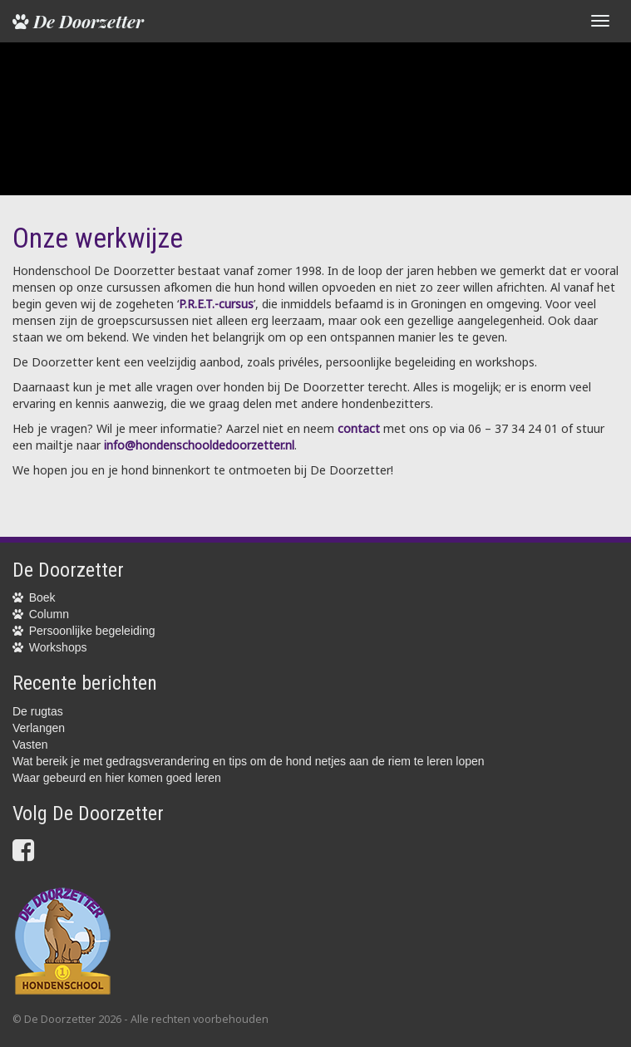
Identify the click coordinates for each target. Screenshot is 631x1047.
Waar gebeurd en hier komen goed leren (116, 777)
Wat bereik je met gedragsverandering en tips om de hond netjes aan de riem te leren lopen (248, 761)
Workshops (58, 647)
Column (49, 614)
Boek (42, 597)
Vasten (30, 744)
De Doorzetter (78, 20)
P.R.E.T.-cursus (216, 304)
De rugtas (37, 711)
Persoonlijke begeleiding (92, 630)
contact (359, 428)
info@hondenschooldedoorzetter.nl (199, 445)
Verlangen (38, 728)
